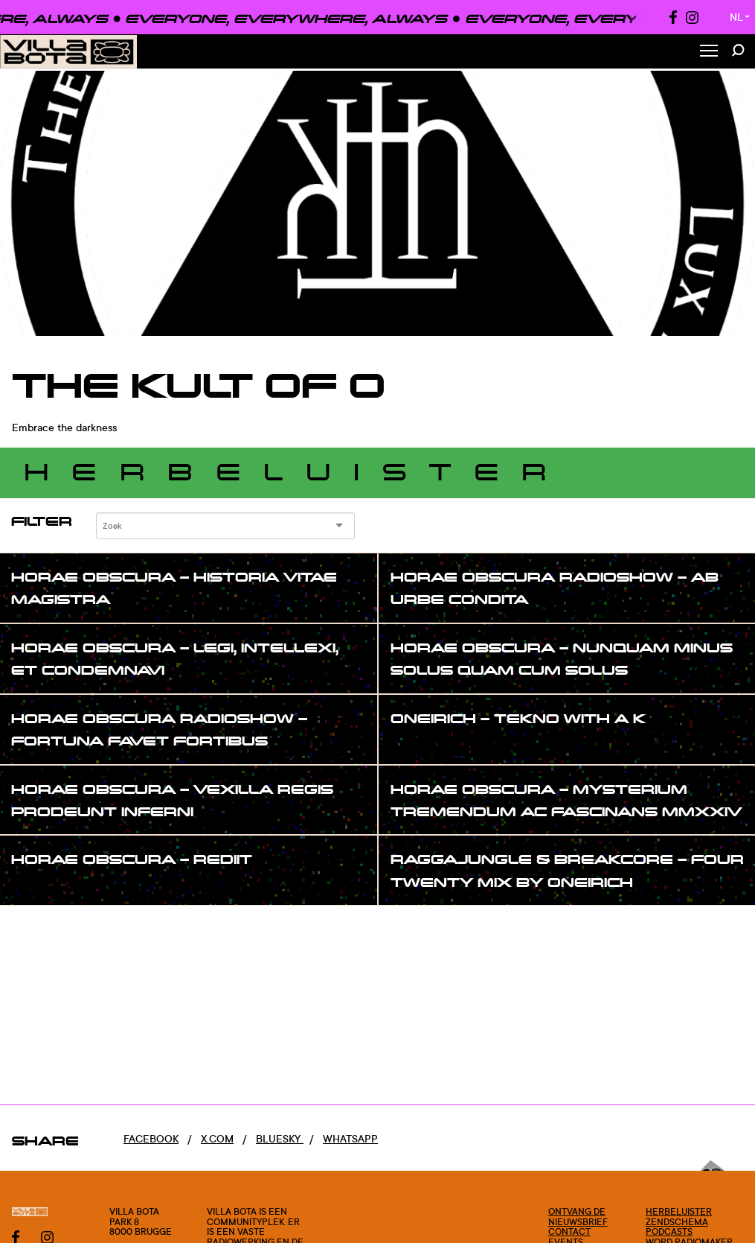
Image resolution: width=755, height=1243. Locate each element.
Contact (569, 1231)
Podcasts (669, 1231)
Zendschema (677, 1221)
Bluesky (279, 1138)
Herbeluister (679, 1211)
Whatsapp (350, 1138)
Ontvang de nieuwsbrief (578, 1216)
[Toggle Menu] (709, 51)
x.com (217, 1138)
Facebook (151, 1138)
